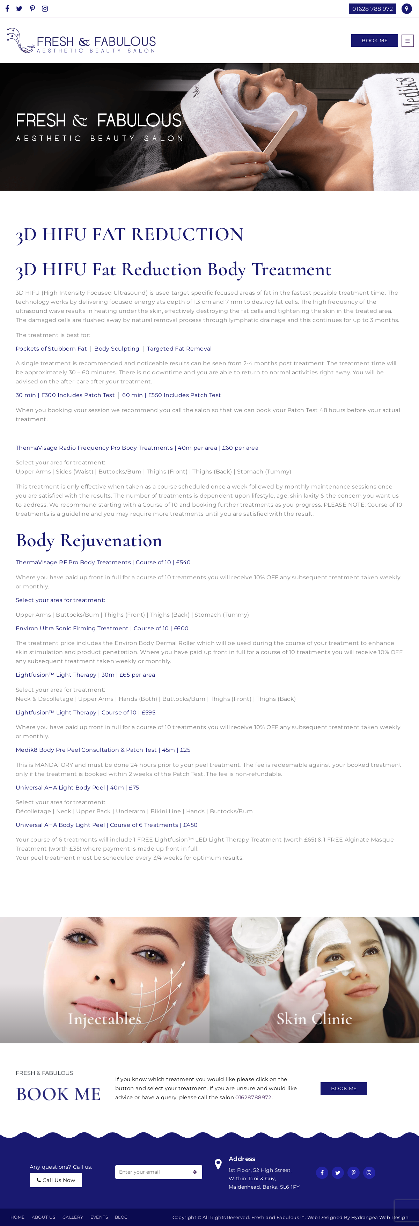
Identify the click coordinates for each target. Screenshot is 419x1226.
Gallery (73, 1217)
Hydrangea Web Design (380, 1217)
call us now (56, 1180)
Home (17, 1217)
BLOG (121, 1217)
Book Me (375, 40)
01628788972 (253, 1097)
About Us (44, 1217)
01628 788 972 (372, 9)
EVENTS (99, 1217)
